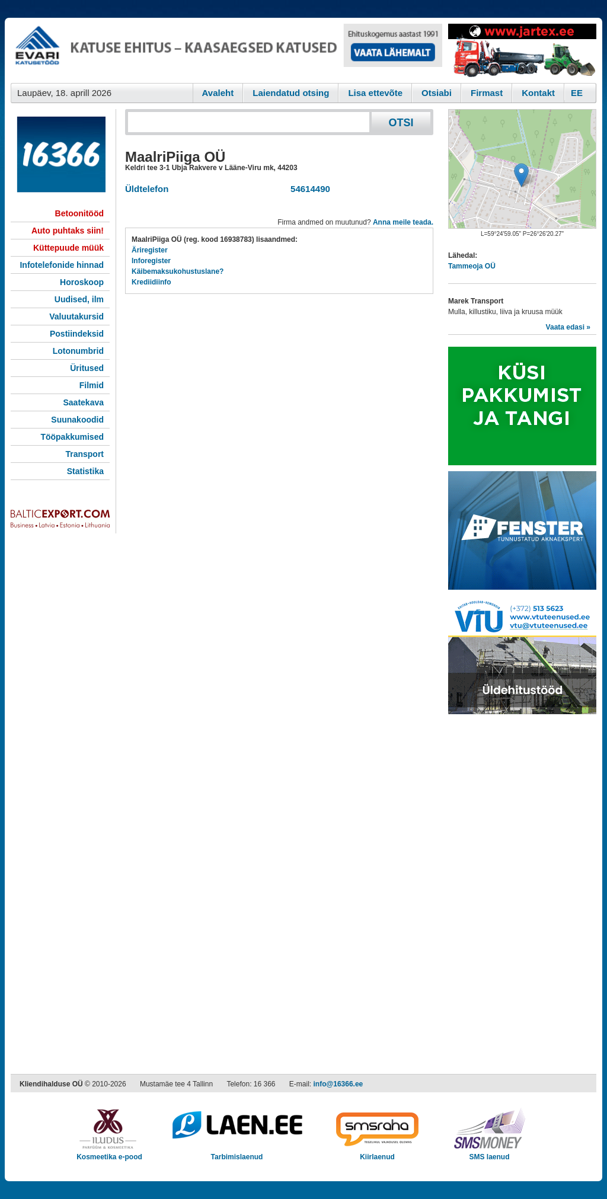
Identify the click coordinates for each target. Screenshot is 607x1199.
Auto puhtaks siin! (67, 230)
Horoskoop (82, 282)
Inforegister (151, 261)
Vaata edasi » (568, 327)
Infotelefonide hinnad (62, 265)
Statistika (85, 471)
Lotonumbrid (78, 351)
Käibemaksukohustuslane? (177, 271)
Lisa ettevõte (375, 93)
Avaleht (218, 93)
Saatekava (83, 402)
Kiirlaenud (377, 1153)
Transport (84, 454)
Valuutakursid (76, 316)
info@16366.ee (338, 1084)
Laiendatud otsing (291, 93)
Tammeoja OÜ (472, 266)
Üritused (87, 368)
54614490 (308, 189)
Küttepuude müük (68, 247)
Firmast (487, 93)
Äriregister (150, 250)
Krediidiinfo (151, 282)
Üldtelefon (146, 189)
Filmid (91, 385)
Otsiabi (436, 93)
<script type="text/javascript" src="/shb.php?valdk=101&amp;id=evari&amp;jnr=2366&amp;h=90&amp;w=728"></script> (226, 50)
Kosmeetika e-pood (109, 1153)
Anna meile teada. (403, 222)
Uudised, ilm (79, 299)
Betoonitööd (79, 213)
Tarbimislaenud (236, 1153)
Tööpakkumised (72, 437)
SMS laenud (489, 1153)
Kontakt (538, 93)
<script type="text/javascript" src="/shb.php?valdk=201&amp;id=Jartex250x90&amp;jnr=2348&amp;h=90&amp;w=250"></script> (522, 50)
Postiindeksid (77, 333)
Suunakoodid (77, 419)
